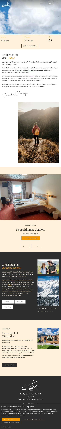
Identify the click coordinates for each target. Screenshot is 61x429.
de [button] (51, 3)
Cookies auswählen (11, 422)
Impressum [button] (9, 426)
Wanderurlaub (29, 70)
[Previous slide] (2, 17)
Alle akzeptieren (10, 419)
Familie (31, 76)
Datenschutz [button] (3, 426)
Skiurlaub (19, 70)
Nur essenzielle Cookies (32, 419)
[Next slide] (58, 17)
